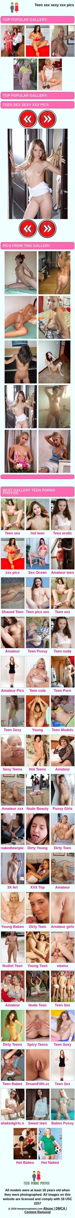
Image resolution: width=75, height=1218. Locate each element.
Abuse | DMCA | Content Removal (45, 1210)
